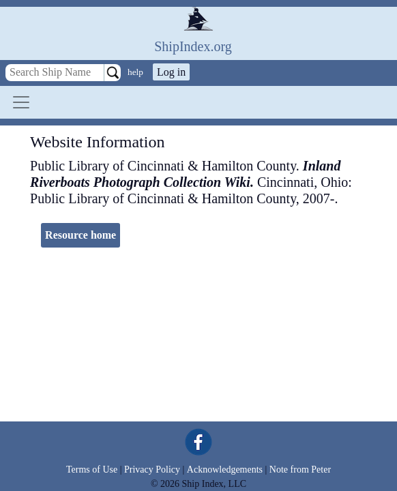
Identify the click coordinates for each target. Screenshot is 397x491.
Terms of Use (91, 469)
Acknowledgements (225, 469)
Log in (171, 72)
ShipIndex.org (193, 46)
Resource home (80, 235)
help (135, 72)
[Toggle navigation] (21, 102)
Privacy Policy (152, 469)
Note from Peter (300, 469)
